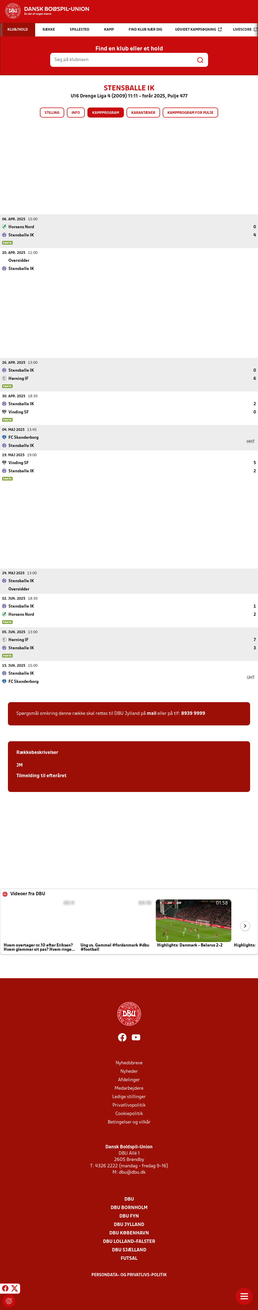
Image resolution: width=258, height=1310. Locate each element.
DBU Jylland (129, 1224)
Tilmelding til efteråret (41, 775)
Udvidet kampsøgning (198, 29)
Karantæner (143, 113)
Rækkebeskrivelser (37, 752)
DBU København (129, 1233)
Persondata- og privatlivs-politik (129, 1275)
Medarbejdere (129, 1088)
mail (151, 713)
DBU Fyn (129, 1216)
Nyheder (129, 1071)
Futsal (129, 1258)
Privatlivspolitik (129, 1105)
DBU (129, 1199)
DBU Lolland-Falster (129, 1241)
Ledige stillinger (129, 1096)
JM (19, 765)
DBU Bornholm (129, 1207)
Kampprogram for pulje (190, 113)
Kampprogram (105, 113)
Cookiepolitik (129, 1113)
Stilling (52, 113)
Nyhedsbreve (129, 1063)
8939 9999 (193, 713)
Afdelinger (129, 1080)
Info (76, 113)
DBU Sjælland (129, 1250)
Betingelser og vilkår (129, 1122)
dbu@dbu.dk (132, 1172)
